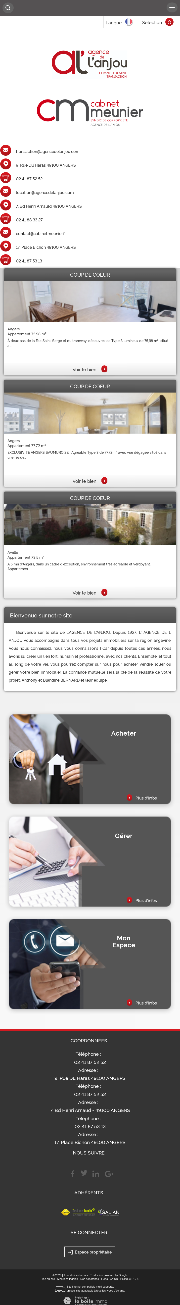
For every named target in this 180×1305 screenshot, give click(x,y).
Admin (114, 1278)
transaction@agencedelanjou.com (48, 151)
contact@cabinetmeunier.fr (41, 233)
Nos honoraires (89, 1278)
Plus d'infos (142, 797)
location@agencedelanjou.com (45, 192)
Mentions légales (67, 1278)
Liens (104, 1278)
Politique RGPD (129, 1278)
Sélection (152, 22)
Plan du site (48, 1278)
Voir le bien (90, 369)
